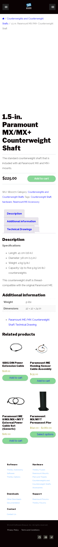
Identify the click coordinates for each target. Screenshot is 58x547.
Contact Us (11, 514)
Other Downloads (14, 499)
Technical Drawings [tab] (19, 229)
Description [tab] (14, 213)
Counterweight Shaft (41, 197)
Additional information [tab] (21, 221)
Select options (45, 434)
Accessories (37, 488)
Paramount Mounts (40, 473)
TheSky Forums (39, 503)
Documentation (13, 503)
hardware (7, 202)
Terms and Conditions (30, 530)
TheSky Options (13, 477)
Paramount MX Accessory (26, 202)
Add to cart (41, 178)
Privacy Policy (13, 530)
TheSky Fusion (38, 470)
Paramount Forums (40, 499)
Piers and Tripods (39, 477)
